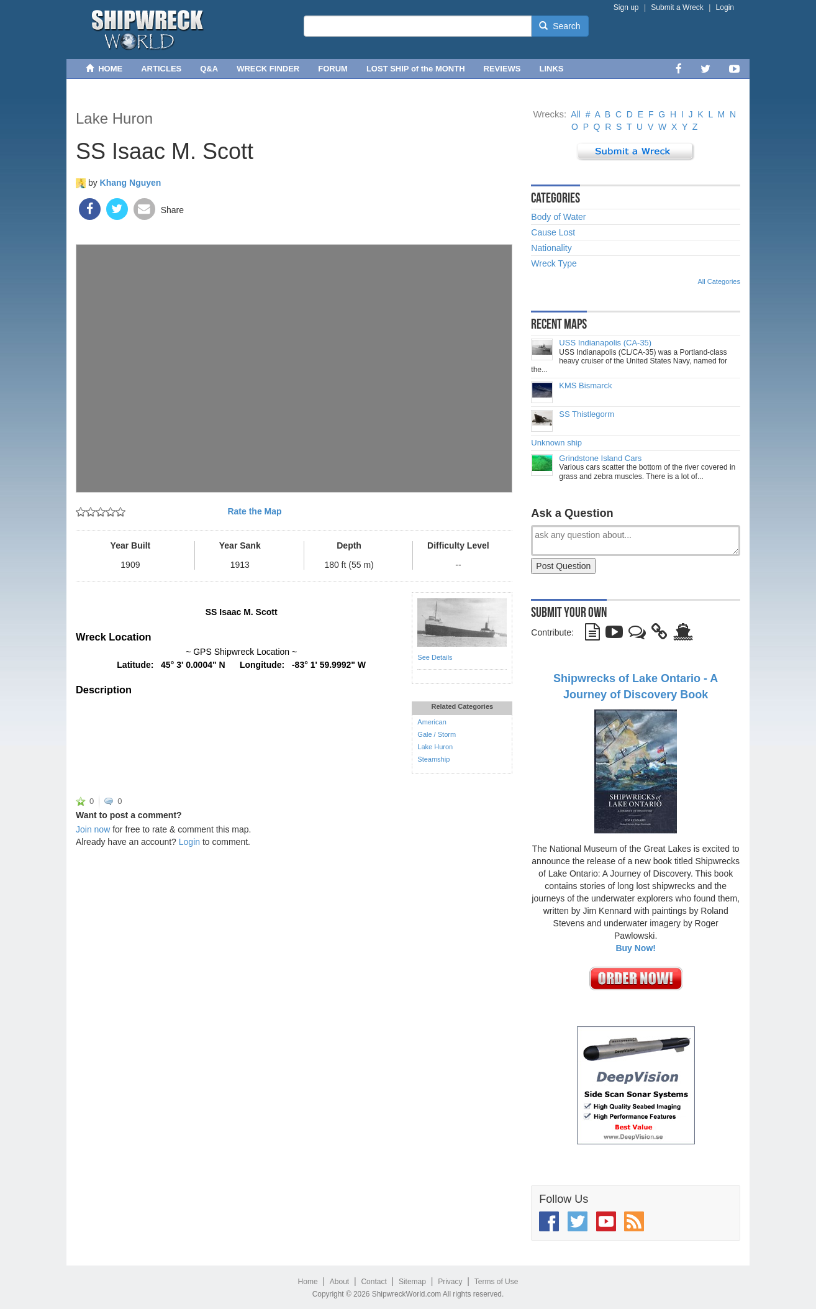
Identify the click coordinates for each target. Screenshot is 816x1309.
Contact (373, 1281)
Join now (93, 829)
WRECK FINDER (268, 68)
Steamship (433, 759)
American (431, 722)
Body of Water (558, 217)
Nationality (551, 248)
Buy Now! (635, 948)
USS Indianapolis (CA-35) (605, 343)
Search (559, 26)
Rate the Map (254, 511)
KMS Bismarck (585, 385)
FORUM (333, 68)
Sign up (626, 7)
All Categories (719, 281)
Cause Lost (553, 232)
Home (308, 1281)
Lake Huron (114, 118)
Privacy (450, 1281)
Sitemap (412, 1281)
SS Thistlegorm (586, 414)
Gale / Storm (436, 734)
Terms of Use (496, 1281)
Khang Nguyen (130, 183)
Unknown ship (556, 443)
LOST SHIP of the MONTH (415, 68)
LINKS (552, 68)
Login (725, 7)
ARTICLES (161, 68)
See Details (434, 657)
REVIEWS (502, 68)
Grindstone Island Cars (600, 458)
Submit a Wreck (677, 7)
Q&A (209, 68)
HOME (104, 68)
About (339, 1281)
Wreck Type (553, 263)
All (576, 114)
